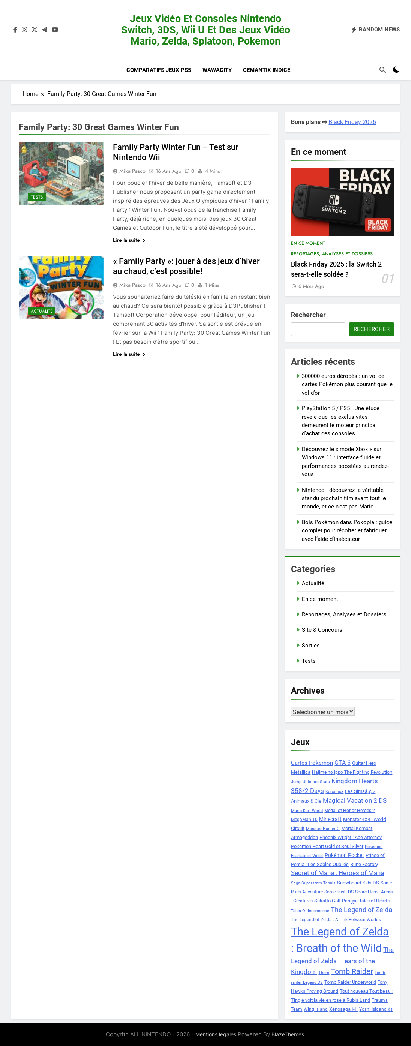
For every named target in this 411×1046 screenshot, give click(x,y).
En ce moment (308, 243)
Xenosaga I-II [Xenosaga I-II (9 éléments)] (343, 1009)
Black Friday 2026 (352, 122)
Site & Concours (322, 629)
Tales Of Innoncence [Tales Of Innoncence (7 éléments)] (310, 910)
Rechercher (308, 315)
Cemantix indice (266, 70)
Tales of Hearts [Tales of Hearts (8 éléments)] (374, 901)
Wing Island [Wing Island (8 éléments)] (316, 1009)
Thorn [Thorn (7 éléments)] (323, 972)
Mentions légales (215, 1034)
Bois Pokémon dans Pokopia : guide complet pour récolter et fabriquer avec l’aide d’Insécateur (347, 530)
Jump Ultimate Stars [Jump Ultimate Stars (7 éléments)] (310, 781)
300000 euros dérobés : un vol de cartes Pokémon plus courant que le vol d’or (347, 384)
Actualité (42, 311)
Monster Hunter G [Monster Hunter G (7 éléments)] (323, 828)
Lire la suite (129, 240)
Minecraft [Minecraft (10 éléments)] (330, 819)
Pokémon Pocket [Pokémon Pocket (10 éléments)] (344, 855)
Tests (37, 197)
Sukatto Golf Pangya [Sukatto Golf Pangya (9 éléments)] (336, 901)
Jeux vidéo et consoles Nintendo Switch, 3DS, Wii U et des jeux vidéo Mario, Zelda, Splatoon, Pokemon (205, 30)
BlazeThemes (288, 1034)
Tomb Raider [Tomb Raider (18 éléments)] (352, 971)
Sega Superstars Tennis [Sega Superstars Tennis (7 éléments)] (313, 883)
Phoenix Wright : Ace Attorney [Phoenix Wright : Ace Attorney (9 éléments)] (351, 837)
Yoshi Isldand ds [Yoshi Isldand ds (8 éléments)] (376, 1009)
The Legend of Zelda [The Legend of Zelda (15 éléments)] (361, 910)
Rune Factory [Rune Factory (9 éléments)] (364, 864)
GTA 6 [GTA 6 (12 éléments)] (342, 763)
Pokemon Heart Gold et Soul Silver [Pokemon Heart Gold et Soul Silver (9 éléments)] (327, 846)
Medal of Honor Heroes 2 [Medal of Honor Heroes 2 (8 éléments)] (349, 810)
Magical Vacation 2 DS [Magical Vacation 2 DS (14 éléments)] (355, 800)
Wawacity (217, 70)
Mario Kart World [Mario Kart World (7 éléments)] (307, 810)
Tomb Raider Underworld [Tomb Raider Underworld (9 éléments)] (350, 982)
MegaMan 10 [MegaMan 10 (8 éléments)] (304, 819)
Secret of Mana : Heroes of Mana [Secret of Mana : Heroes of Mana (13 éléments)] (337, 873)
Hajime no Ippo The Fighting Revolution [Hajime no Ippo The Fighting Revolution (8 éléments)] (352, 772)
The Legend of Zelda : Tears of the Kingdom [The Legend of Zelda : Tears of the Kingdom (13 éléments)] (342, 961)
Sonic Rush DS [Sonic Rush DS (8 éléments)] (339, 892)
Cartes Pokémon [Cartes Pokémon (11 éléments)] (312, 763)
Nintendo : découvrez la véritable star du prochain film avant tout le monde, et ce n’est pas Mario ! (344, 498)
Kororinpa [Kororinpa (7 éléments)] (335, 791)
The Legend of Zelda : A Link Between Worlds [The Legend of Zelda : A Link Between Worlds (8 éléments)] (336, 919)
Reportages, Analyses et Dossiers (332, 253)
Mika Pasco (132, 171)
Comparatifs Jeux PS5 (158, 70)
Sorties (311, 645)
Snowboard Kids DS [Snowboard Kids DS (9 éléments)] (358, 883)
